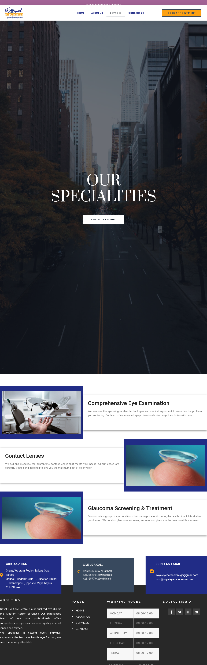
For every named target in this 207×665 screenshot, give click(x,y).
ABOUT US (97, 13)
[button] (181, 13)
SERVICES (115, 13)
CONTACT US (136, 13)
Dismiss (116, 4)
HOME (80, 13)
